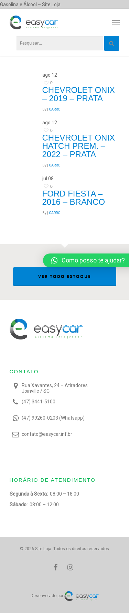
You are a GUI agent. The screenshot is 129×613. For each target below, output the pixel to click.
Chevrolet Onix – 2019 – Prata (78, 94)
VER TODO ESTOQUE (64, 276)
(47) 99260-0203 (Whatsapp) (53, 418)
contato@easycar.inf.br (47, 434)
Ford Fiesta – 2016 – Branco (73, 198)
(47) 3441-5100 (38, 401)
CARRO (55, 109)
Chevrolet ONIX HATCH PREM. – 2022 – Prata (78, 146)
